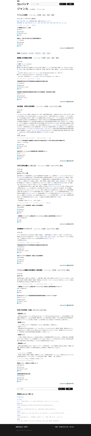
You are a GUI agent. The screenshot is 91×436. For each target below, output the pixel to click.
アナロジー (30, 193)
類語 (18, 22)
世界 (45, 22)
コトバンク (23, 4)
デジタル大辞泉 (22, 15)
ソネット (49, 125)
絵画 (22, 132)
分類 (43, 21)
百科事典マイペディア (24, 229)
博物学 (20, 65)
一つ (26, 130)
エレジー (55, 125)
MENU (18, 1)
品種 (26, 22)
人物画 (43, 53)
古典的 (70, 186)
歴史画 (37, 74)
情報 (33, 25)
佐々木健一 (31, 53)
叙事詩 (41, 236)
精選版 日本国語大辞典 (24, 58)
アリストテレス (56, 186)
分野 (39, 22)
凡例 (35, 25)
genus (25, 114)
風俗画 (46, 74)
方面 (42, 22)
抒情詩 (20, 69)
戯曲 (49, 236)
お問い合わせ (71, 426)
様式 (19, 134)
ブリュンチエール (63, 193)
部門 (57, 22)
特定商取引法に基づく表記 (63, 426)
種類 (18, 21)
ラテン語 (19, 114)
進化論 (48, 53)
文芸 (27, 21)
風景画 (57, 181)
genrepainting (24, 53)
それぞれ (61, 125)
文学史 (43, 130)
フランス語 (25, 64)
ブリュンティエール (36, 130)
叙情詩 (50, 184)
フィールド (64, 22)
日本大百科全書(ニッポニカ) (26, 165)
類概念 (24, 179)
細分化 (38, 128)
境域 (54, 22)
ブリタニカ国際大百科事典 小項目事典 (29, 270)
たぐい (35, 22)
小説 (53, 236)
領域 (21, 21)
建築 (59, 121)
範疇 (29, 22)
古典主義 (24, 240)
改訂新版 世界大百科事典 (25, 106)
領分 (48, 22)
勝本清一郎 (38, 53)
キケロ (50, 188)
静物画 (61, 181)
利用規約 (56, 426)
